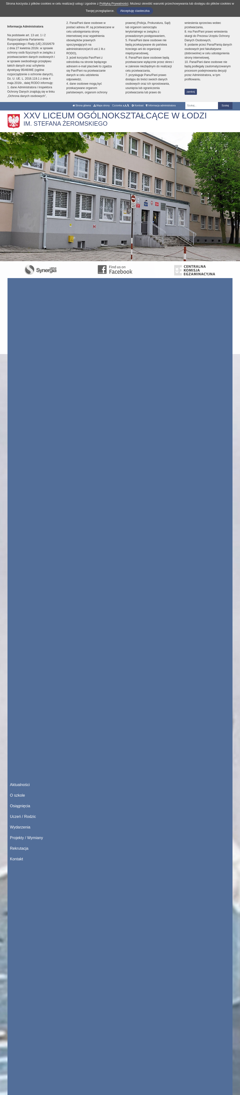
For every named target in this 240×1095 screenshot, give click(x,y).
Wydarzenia (20, 827)
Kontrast (137, 105)
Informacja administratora (161, 105)
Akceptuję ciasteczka (135, 11)
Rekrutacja (19, 848)
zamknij (191, 91)
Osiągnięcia (20, 806)
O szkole (17, 795)
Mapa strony (101, 105)
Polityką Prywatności (113, 3)
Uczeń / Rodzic (23, 816)
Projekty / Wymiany (26, 838)
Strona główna (82, 105)
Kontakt (16, 859)
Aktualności (20, 785)
